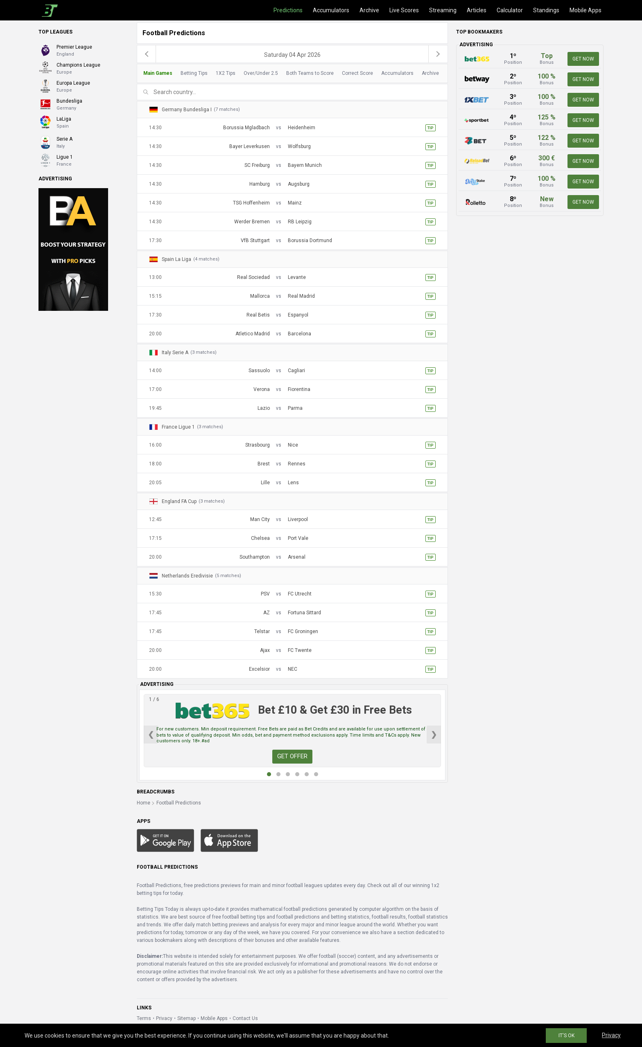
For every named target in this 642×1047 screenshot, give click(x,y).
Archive (369, 10)
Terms (144, 1018)
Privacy (164, 1018)
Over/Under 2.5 (261, 73)
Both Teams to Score (310, 73)
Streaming (443, 10)
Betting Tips (194, 73)
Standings (546, 10)
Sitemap (186, 1018)
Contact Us (245, 1018)
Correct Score (357, 73)
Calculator (510, 10)
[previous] (146, 54)
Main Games (157, 73)
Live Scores (404, 10)
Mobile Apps (585, 10)
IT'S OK (566, 1035)
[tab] (290, 73)
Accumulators (331, 10)
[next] (438, 54)
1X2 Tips (225, 73)
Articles (476, 10)
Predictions (288, 10)
